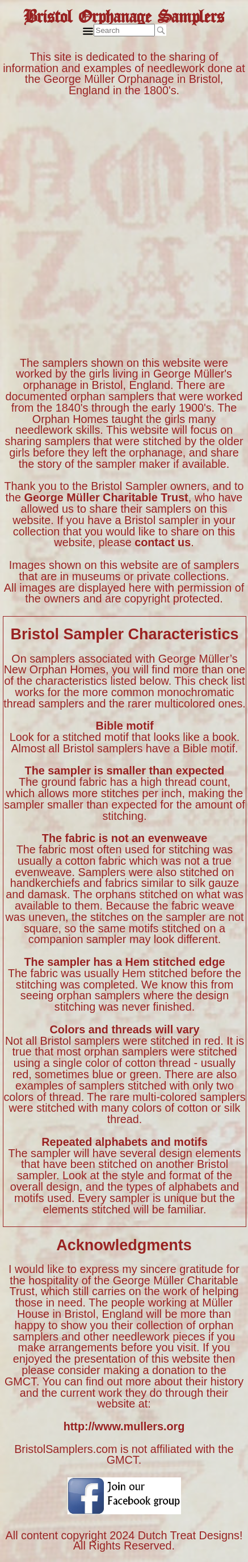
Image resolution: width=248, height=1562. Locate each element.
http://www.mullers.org (124, 1426)
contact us (162, 542)
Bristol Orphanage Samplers (124, 13)
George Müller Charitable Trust (106, 497)
